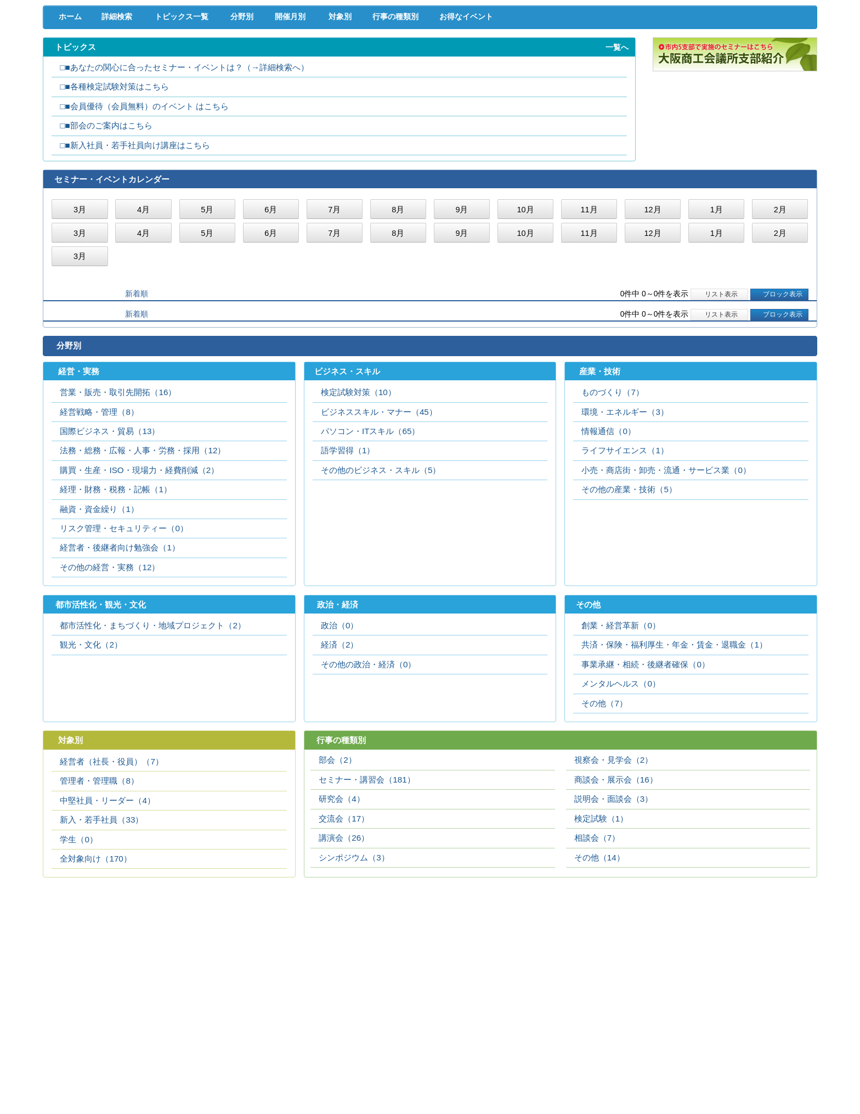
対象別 (360, 110)
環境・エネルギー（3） (624, 508)
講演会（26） (344, 934)
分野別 (249, 110)
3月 (79, 304)
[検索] (610, 37)
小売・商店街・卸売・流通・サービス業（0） (665, 566)
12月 (652, 304)
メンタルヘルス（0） (620, 780)
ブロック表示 (779, 389)
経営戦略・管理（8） (99, 508)
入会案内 (780, 37)
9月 (461, 304)
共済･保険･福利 (320, 60)
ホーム (67, 110)
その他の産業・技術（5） (628, 585)
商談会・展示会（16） (616, 876)
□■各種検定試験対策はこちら (114, 180)
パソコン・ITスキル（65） (370, 527)
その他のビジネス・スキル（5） (380, 566)
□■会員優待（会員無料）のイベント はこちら (144, 200)
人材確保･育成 (430, 60)
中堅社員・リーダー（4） (107, 897)
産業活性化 (540, 60)
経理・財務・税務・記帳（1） (115, 585)
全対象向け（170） (95, 955)
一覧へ (617, 142)
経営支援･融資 (98, 60)
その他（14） (599, 954)
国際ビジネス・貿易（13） (110, 527)
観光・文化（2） (91, 741)
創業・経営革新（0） (620, 722)
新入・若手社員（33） (101, 916)
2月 (780, 304)
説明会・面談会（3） (613, 896)
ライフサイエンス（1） (624, 546)
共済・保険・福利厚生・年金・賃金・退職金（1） (674, 741)
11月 (588, 304)
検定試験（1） (601, 915)
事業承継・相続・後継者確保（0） (645, 761)
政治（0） (339, 722)
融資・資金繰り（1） (99, 605)
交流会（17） (344, 915)
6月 (270, 304)
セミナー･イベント (209, 82)
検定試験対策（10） (358, 488)
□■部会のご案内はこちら (106, 219)
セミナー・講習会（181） (367, 876)
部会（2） (337, 857)
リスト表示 (719, 389)
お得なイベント (502, 110)
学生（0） (78, 936)
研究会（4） (341, 896)
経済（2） (339, 741)
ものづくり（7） (612, 488)
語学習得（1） (348, 546)
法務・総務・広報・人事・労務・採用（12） (142, 546)
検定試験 (430, 82)
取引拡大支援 (209, 60)
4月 (143, 304)
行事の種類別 (424, 110)
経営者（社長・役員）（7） (111, 858)
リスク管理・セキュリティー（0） (124, 624)
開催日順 (83, 389)
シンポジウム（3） (354, 954)
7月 (334, 304)
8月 (398, 304)
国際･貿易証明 (762, 60)
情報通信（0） (608, 527)
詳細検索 (119, 110)
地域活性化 (651, 60)
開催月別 (305, 110)
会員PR (540, 82)
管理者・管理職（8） (99, 877)
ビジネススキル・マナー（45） (379, 508)
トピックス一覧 (186, 110)
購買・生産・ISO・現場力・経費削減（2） (139, 566)
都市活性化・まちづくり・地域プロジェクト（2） (152, 722)
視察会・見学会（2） (613, 857)
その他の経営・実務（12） (110, 663)
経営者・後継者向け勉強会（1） (119, 643)
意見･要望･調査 (99, 82)
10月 (525, 304)
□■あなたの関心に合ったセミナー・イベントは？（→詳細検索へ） (184, 161)
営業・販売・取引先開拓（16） (118, 488)
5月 (207, 304)
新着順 (136, 389)
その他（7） (604, 799)
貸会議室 (319, 82)
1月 (716, 304)
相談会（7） (597, 934)
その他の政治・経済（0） (368, 761)
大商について (761, 82)
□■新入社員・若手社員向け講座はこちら (135, 239)
